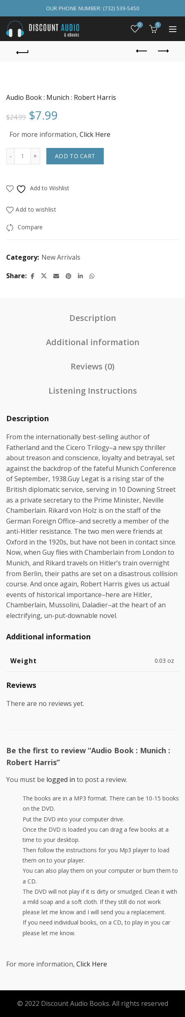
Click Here (95, 134)
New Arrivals (60, 257)
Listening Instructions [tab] (92, 390)
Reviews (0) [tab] (92, 366)
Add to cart (75, 156)
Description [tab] (92, 317)
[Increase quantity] (35, 156)
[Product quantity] (22, 156)
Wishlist (139, 25)
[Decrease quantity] (10, 156)
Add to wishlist (36, 210)
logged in (60, 779)
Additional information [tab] (92, 342)
